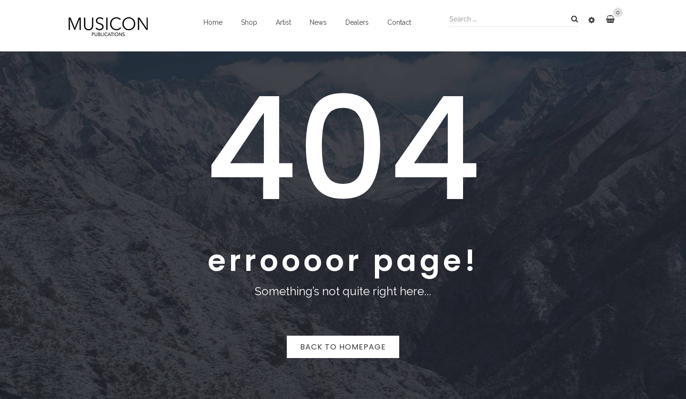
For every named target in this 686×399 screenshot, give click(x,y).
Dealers (357, 22)
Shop (249, 22)
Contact (399, 22)
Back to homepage (343, 346)
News (318, 22)
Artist (283, 22)
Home (212, 22)
